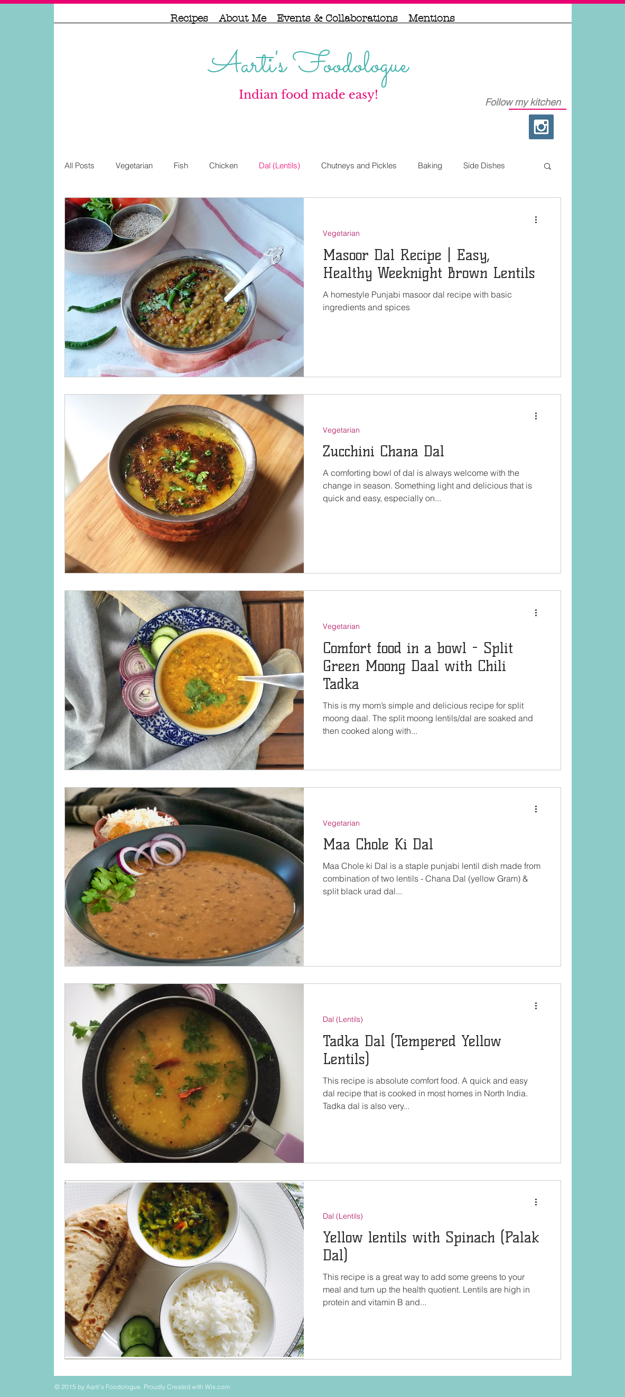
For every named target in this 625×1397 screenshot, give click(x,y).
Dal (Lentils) (279, 165)
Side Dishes (484, 165)
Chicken (223, 165)
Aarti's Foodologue (308, 66)
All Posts (79, 165)
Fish (181, 165)
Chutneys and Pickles (359, 165)
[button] (548, 167)
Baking (430, 165)
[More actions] (540, 219)
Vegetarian (134, 165)
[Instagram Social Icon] (541, 126)
